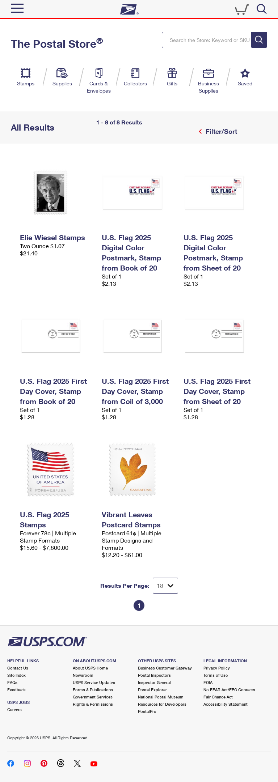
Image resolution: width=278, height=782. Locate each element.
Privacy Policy (216, 668)
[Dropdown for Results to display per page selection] (165, 586)
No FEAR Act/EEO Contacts (229, 689)
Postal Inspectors (154, 675)
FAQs (12, 682)
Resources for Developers (162, 704)
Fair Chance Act (218, 696)
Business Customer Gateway (165, 668)
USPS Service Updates (94, 682)
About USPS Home (90, 668)
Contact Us (17, 668)
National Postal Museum (161, 696)
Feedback (16, 689)
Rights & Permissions (93, 704)
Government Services (93, 696)
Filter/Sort (220, 131)
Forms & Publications (93, 689)
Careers (14, 709)
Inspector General (154, 682)
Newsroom (83, 675)
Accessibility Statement (225, 704)
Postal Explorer (152, 689)
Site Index (16, 675)
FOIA (207, 682)
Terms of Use (215, 675)
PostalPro (147, 711)
